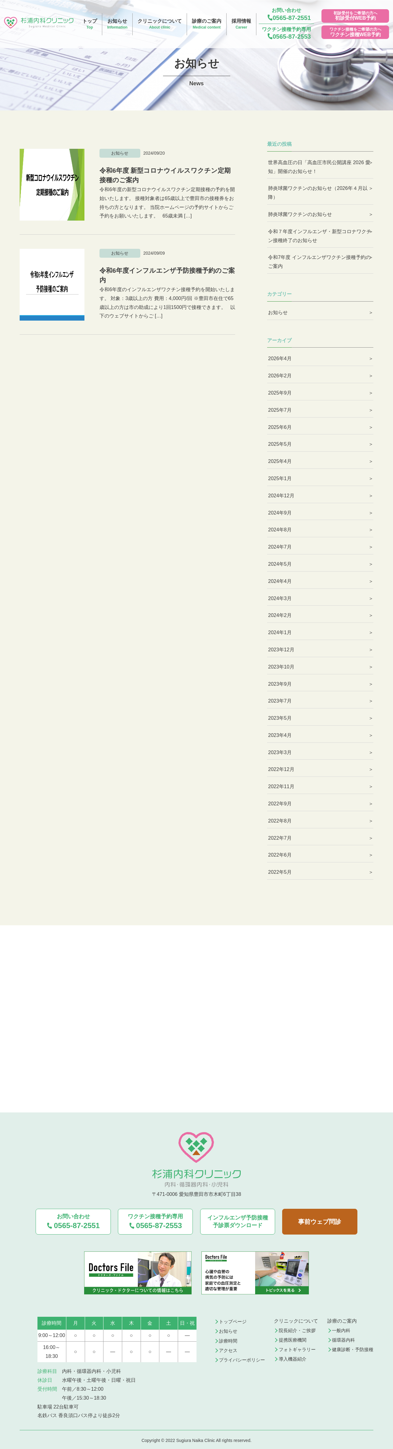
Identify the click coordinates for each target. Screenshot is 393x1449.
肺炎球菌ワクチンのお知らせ (300, 214)
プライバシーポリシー (243, 1359)
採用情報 (241, 24)
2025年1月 (280, 478)
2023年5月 (280, 718)
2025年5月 (280, 444)
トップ (89, 24)
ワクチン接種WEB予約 (355, 34)
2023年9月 (280, 684)
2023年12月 (281, 649)
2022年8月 (280, 820)
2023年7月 (280, 700)
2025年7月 (280, 410)
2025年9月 (280, 392)
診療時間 (229, 1339)
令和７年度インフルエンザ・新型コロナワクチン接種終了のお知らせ (319, 236)
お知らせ (117, 24)
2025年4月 (280, 461)
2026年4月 (280, 358)
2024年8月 (280, 529)
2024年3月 (280, 598)
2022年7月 (280, 838)
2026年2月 (280, 375)
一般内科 (339, 1328)
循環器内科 (341, 1338)
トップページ (234, 1319)
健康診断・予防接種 (351, 1348)
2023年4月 (280, 735)
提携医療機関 (294, 1338)
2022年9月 (280, 803)
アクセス (229, 1349)
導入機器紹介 (294, 1358)
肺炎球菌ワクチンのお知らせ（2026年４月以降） (318, 193)
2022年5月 (280, 872)
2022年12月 (281, 769)
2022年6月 (280, 854)
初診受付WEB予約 (355, 18)
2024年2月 (280, 615)
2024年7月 (280, 546)
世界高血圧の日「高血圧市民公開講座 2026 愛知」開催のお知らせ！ (319, 167)
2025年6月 (280, 427)
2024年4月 (280, 581)
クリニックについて (160, 24)
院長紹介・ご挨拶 (298, 1328)
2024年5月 (280, 564)
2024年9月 (280, 512)
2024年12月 (281, 495)
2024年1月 (280, 632)
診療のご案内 (206, 24)
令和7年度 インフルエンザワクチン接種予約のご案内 (319, 262)
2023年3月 (280, 752)
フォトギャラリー (298, 1348)
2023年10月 (281, 666)
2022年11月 (281, 786)
